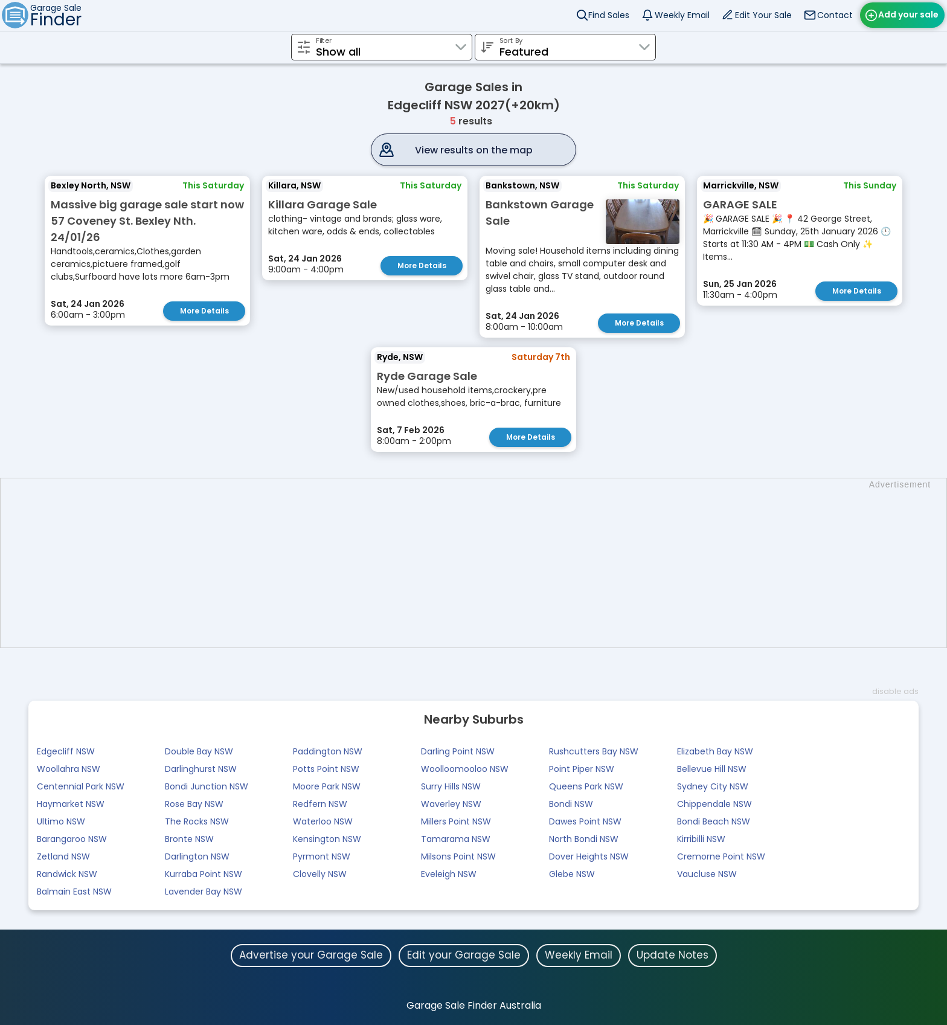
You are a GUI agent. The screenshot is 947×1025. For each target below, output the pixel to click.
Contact (835, 15)
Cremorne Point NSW (721, 856)
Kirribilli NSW (701, 839)
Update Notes (672, 955)
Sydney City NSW (712, 786)
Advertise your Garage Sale (311, 955)
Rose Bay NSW (194, 804)
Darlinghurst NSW (201, 769)
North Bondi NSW (583, 839)
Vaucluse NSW (707, 874)
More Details (204, 311)
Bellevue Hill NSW (711, 769)
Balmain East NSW (74, 891)
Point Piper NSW (581, 769)
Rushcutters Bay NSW (593, 751)
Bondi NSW (571, 804)
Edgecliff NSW (66, 751)
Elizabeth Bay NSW (715, 751)
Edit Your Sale (763, 15)
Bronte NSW (189, 839)
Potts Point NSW (326, 769)
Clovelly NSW (320, 874)
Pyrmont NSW (321, 856)
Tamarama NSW (455, 839)
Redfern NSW (320, 804)
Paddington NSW (327, 751)
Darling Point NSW (458, 751)
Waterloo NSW (323, 821)
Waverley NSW (451, 804)
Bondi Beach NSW (713, 821)
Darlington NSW (197, 856)
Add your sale (908, 14)
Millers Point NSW (456, 821)
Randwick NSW (67, 874)
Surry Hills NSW (451, 786)
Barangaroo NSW (72, 839)
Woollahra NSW (68, 769)
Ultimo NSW (61, 821)
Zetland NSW (63, 856)
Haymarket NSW (70, 804)
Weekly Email (682, 15)
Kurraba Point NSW (203, 874)
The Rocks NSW (197, 821)
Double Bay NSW (199, 751)
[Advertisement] (479, 562)
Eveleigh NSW (449, 874)
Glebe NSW (572, 874)
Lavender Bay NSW (203, 891)
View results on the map (474, 150)
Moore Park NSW (327, 786)
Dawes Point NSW (585, 821)
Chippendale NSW (714, 804)
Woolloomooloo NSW (465, 769)
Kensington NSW (327, 839)
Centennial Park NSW (80, 786)
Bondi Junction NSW (206, 786)
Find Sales (608, 15)
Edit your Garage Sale (464, 955)
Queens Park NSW (586, 786)
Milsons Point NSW (458, 856)
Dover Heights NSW (589, 856)
